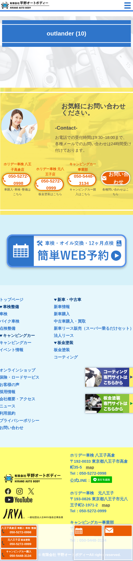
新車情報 (62, 307)
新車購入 (62, 314)
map (90, 467)
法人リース (64, 335)
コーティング (66, 357)
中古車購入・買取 (70, 321)
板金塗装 (62, 350)
